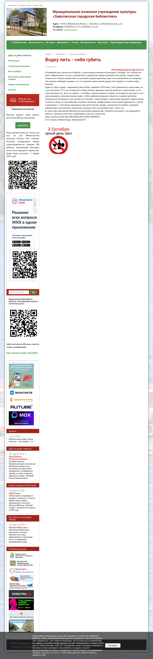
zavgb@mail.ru (70, 29)
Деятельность (36, 42)
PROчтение (13, 61)
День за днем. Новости (19, 55)
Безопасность (88, 42)
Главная (48, 54)
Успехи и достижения (19, 66)
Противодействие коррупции (125, 42)
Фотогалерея (14, 71)
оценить (23, 125)
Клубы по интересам (18, 84)
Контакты (103, 42)
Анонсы (12, 90)
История (50, 42)
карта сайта (38, 5)
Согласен (112, 645)
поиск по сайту (25, 5)
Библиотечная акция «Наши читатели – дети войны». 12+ (21, 440)
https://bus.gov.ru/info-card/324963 (22, 353)
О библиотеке (19, 42)
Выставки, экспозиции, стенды (19, 78)
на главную (12, 5)
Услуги (75, 42)
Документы (63, 42)
